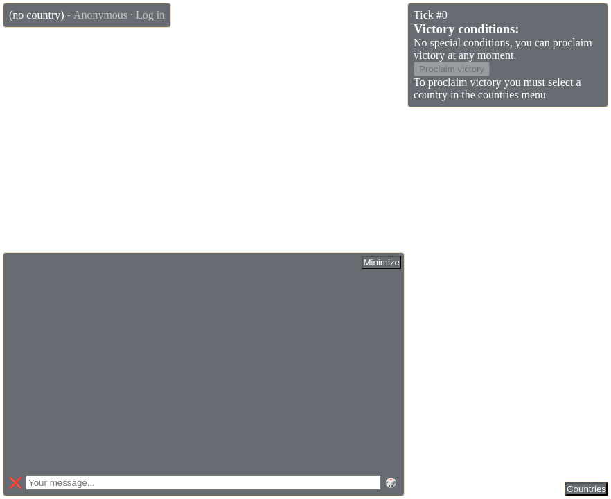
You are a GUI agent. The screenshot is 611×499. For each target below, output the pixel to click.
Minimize (381, 262)
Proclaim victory (451, 69)
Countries (586, 489)
